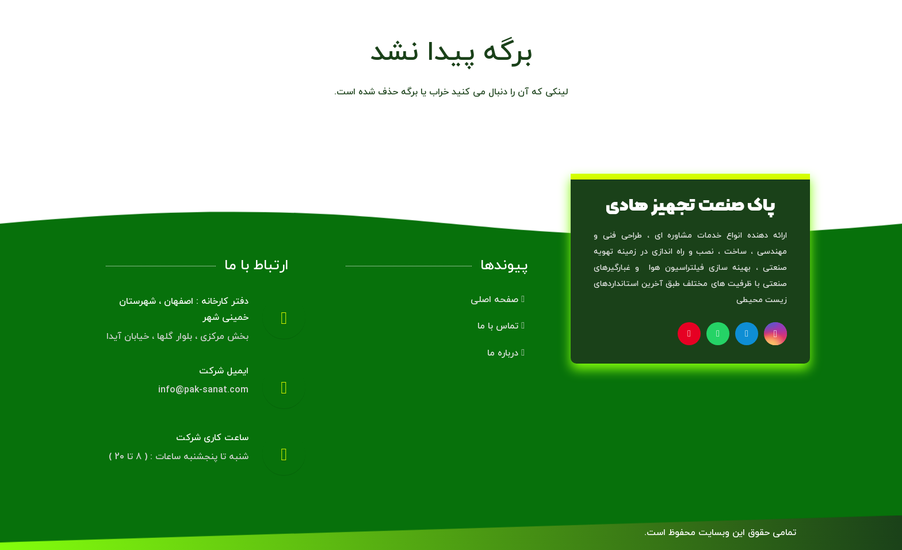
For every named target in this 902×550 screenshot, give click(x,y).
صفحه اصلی (498, 299)
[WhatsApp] (717, 333)
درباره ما (506, 353)
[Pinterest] (689, 333)
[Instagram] (775, 333)
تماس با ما (501, 326)
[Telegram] (746, 333)
